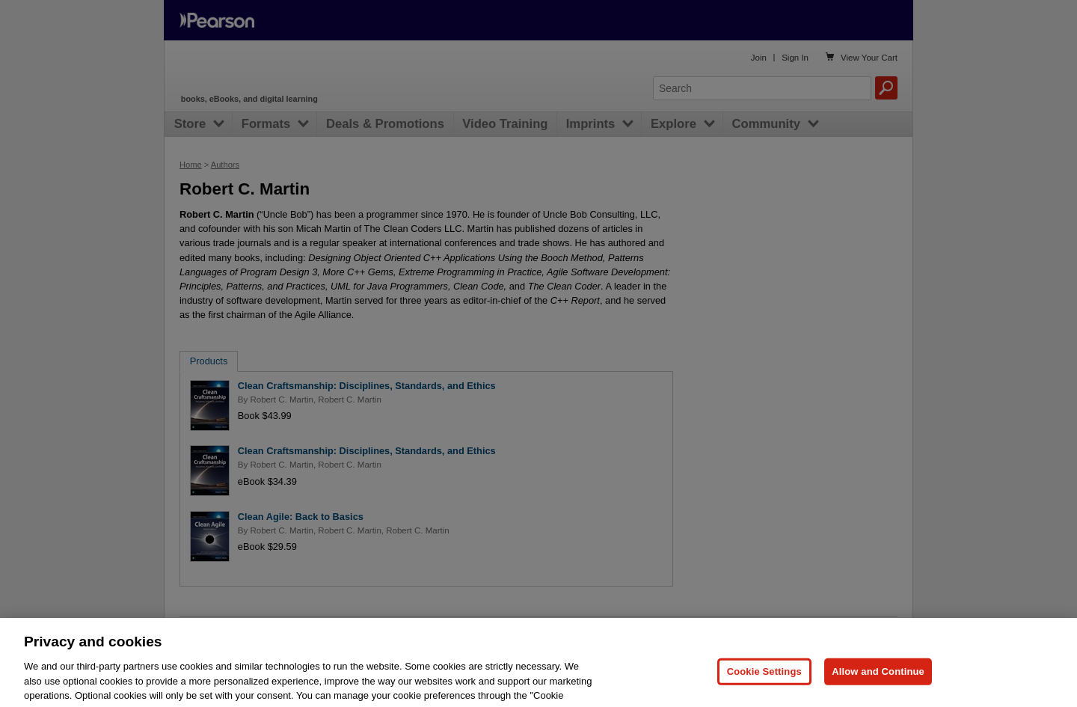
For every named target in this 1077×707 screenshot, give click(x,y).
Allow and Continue (878, 686)
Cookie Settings (764, 686)
